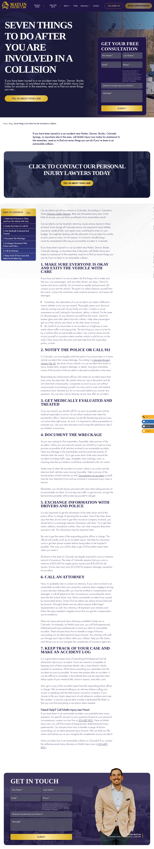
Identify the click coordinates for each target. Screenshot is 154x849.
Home (5, 123)
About (66, 6)
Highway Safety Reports (59, 213)
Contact (96, 6)
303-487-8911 (85, 720)
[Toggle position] (143, 786)
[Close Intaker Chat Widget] (147, 786)
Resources (84, 6)
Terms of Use (133, 81)
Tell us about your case (26, 98)
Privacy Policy (125, 81)
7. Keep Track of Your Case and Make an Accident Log (16, 257)
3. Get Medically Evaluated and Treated (16, 232)
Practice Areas (37, 6)
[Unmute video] (119, 786)
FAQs (76, 6)
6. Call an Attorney (10, 250)
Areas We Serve (53, 6)
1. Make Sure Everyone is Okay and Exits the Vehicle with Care (16, 220)
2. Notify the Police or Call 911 (15, 226)
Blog (11, 123)
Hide (28, 212)
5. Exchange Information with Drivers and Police (15, 244)
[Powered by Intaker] (137, 844)
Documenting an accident (91, 475)
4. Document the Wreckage (14, 238)
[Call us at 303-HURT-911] (114, 6)
